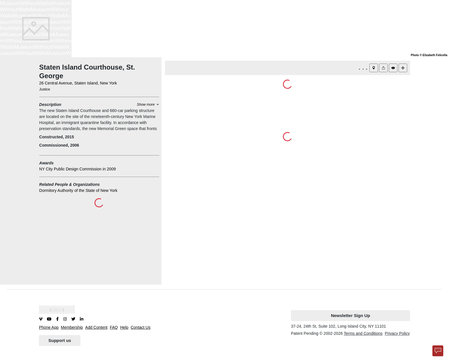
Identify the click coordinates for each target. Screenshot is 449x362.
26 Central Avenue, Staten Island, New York (78, 83)
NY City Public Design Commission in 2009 (77, 169)
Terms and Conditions (363, 333)
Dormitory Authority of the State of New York (78, 190)
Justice (44, 89)
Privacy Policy (397, 333)
